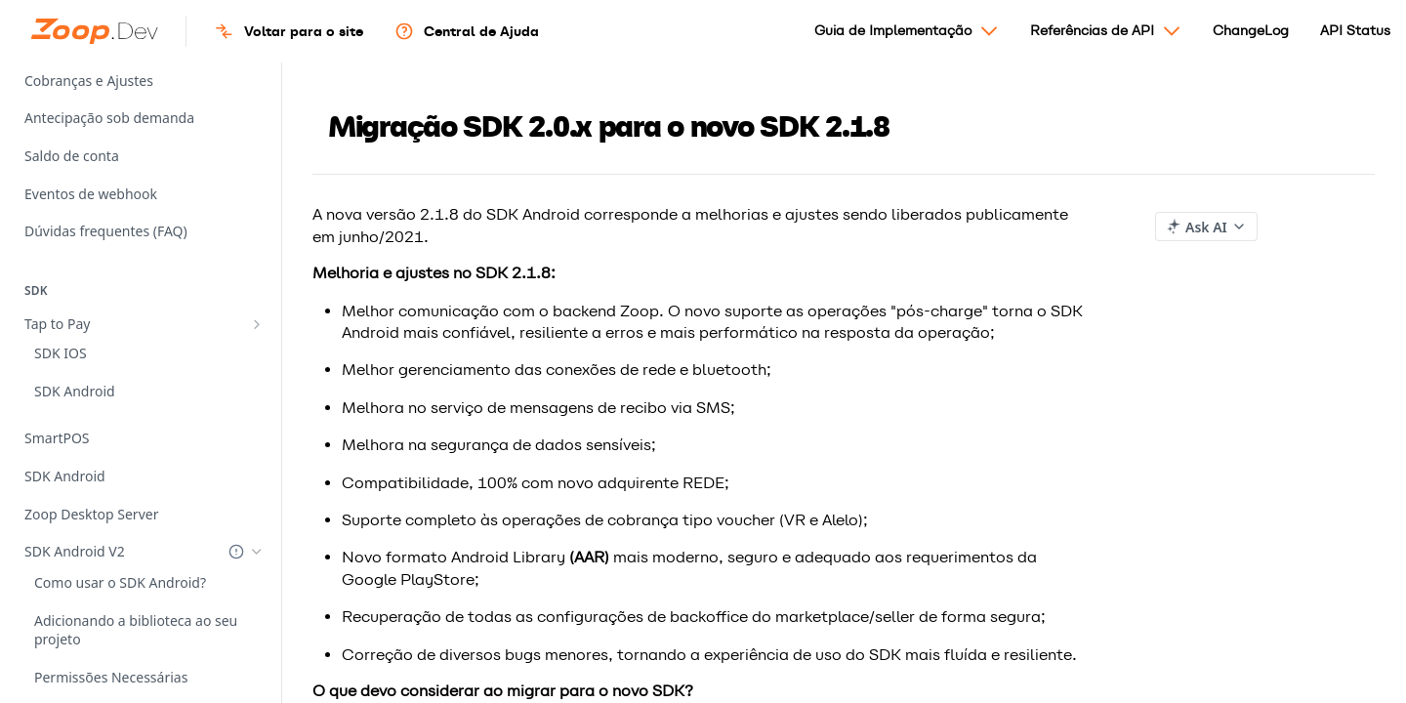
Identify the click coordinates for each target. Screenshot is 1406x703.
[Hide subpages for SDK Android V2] (257, 474)
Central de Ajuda (466, 31)
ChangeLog (1251, 30)
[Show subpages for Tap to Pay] (257, 324)
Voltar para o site (288, 31)
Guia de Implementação (906, 38)
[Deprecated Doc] (236, 475)
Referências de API (1106, 38)
